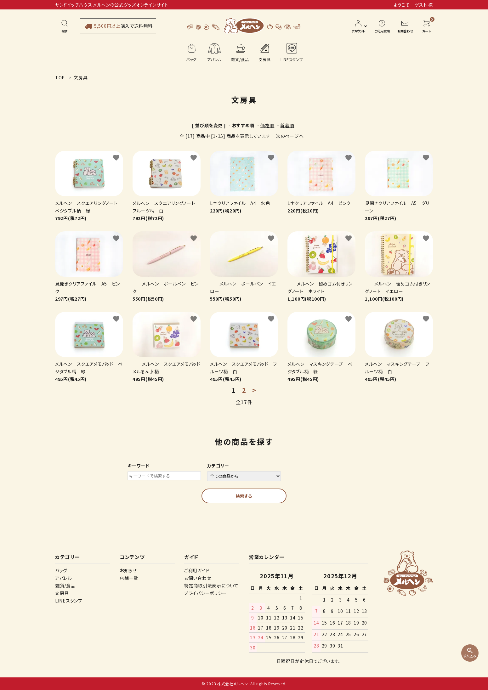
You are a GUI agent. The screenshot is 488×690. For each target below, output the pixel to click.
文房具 (62, 593)
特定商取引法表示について (211, 585)
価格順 (267, 125)
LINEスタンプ (68, 600)
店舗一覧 (129, 578)
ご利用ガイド (196, 570)
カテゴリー (218, 465)
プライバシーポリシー (205, 593)
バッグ (61, 570)
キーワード (139, 465)
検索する (244, 496)
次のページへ (290, 136)
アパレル (63, 578)
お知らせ (128, 570)
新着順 (287, 125)
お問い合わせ (197, 578)
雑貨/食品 (65, 585)
